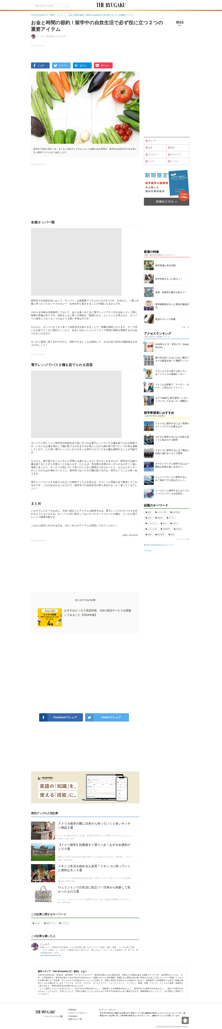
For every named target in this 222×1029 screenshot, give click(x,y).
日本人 (174, 523)
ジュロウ (45, 944)
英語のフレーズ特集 (165, 319)
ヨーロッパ (152, 154)
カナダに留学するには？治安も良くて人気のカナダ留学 (172, 438)
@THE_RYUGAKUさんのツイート (159, 545)
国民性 (159, 518)
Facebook (73, 1016)
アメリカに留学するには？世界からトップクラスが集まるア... (172, 425)
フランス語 (151, 529)
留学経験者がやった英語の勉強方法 (172, 306)
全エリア (151, 141)
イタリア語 (160, 512)
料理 (171, 535)
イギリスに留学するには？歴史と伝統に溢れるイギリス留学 (172, 452)
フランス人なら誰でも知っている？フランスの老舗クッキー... (171, 372)
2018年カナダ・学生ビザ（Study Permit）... (172, 345)
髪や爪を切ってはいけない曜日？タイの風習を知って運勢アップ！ (172, 359)
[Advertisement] (85, 673)
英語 (148, 512)
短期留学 (165, 529)
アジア (150, 161)
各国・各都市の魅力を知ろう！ (171, 292)
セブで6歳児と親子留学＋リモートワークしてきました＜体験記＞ (172, 399)
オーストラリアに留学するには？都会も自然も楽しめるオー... (172, 465)
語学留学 (159, 535)
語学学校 (175, 512)
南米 (171, 147)
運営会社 (72, 1010)
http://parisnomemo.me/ (50, 955)
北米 (149, 147)
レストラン (151, 523)
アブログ (148, 551)
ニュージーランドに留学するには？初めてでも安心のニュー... (171, 478)
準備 (148, 535)
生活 (163, 523)
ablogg (58, 1016)
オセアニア (174, 154)
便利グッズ (49, 923)
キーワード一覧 (183, 539)
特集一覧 (185, 327)
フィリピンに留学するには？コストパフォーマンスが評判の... (172, 492)
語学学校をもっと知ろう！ (168, 279)
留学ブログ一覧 (75, 1019)
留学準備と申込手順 (165, 265)
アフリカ (173, 161)
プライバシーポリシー (78, 1013)
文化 (148, 518)
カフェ (170, 518)
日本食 (177, 529)
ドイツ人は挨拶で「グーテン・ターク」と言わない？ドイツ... (172, 386)
